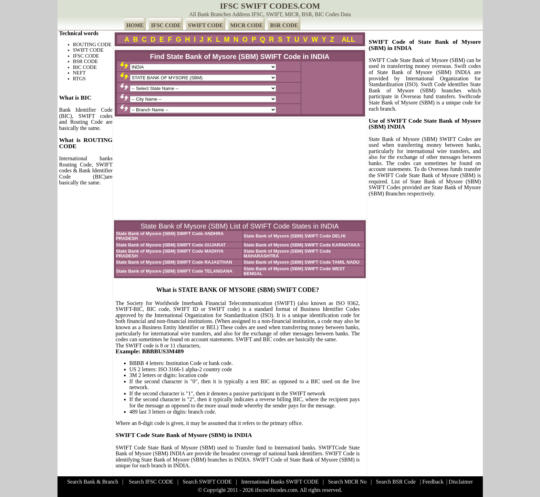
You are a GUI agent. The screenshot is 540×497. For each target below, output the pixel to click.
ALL (348, 39)
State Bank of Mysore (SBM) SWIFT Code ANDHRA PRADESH (170, 236)
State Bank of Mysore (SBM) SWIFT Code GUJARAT (171, 244)
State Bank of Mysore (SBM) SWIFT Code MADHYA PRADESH (170, 253)
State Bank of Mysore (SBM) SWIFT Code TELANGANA (174, 271)
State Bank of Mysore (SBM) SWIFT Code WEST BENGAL (294, 271)
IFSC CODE (166, 25)
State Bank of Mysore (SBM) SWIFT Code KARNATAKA (301, 244)
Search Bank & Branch (92, 482)
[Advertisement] (240, 169)
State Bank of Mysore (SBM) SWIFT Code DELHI (294, 236)
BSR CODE (284, 25)
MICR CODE (246, 25)
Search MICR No (347, 482)
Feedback (432, 482)
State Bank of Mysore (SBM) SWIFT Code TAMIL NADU (301, 262)
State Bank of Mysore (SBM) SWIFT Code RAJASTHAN (174, 262)
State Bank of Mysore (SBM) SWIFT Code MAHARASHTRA (287, 253)
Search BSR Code (396, 482)
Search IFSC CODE (151, 482)
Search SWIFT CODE (207, 482)
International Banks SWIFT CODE (280, 482)
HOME (135, 25)
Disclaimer (461, 482)
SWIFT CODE (205, 25)
